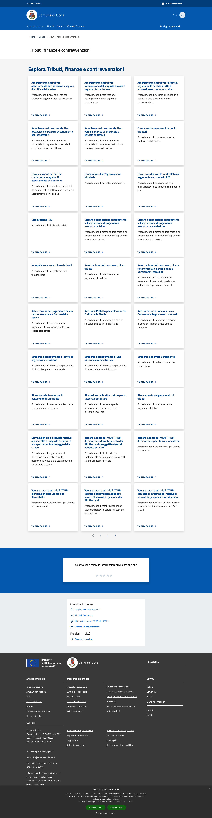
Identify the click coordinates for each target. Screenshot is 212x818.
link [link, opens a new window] (132, 802)
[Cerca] (182, 15)
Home (32, 36)
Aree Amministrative (36, 691)
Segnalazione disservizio (78, 735)
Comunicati (152, 691)
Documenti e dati (34, 716)
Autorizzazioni (113, 711)
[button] (106, 813)
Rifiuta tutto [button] (116, 807)
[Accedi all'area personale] (172, 3)
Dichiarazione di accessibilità (120, 745)
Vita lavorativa (73, 696)
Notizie (150, 686)
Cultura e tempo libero (77, 691)
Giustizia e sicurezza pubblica (120, 691)
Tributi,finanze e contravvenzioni (122, 696)
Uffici (29, 696)
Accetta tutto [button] (95, 807)
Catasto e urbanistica (76, 706)
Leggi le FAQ (72, 740)
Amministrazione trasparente (120, 730)
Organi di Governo (35, 686)
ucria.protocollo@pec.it (42, 751)
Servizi (42, 36)
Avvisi (149, 696)
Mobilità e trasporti (75, 711)
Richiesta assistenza (76, 745)
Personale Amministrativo (38, 711)
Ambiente (111, 701)
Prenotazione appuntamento (80, 730)
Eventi (150, 714)
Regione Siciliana (34, 3)
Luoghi (150, 710)
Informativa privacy (115, 735)
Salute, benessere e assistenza (121, 706)
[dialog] (106, 802)
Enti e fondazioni (34, 701)
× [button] (209, 789)
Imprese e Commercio (76, 701)
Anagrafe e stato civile (77, 686)
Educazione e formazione (118, 686)
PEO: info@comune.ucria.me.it (41, 757)
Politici (30, 706)
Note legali (111, 740)
